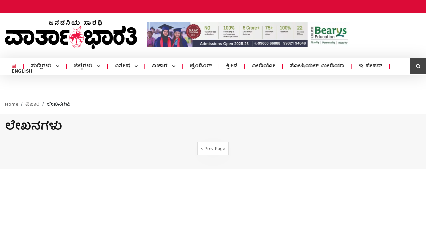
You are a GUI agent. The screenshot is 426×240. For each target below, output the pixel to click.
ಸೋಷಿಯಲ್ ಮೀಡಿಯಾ (317, 66)
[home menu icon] (14, 67)
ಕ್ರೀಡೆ (232, 66)
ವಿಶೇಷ (123, 66)
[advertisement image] (248, 34)
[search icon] (418, 66)
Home (11, 105)
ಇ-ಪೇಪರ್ (371, 66)
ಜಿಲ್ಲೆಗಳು (84, 66)
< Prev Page (213, 149)
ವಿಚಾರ (160, 66)
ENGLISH (22, 71)
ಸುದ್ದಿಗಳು (42, 66)
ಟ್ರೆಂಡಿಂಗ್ (201, 66)
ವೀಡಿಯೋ (264, 66)
